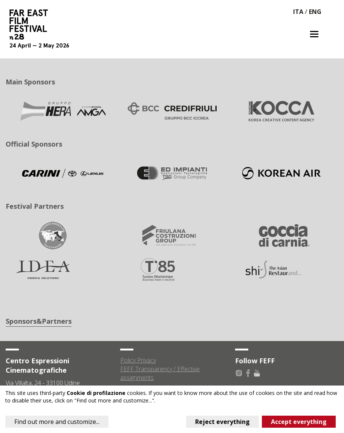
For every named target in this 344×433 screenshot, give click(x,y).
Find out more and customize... (56, 422)
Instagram (239, 373)
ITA (298, 12)
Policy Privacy (138, 360)
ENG (315, 12)
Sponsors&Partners (39, 321)
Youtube (257, 373)
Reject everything (222, 422)
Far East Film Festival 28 (32, 24)
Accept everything (299, 422)
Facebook (248, 373)
